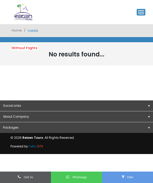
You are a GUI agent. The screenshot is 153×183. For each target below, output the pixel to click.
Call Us (25, 177)
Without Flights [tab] (24, 47)
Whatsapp (76, 177)
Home (17, 30)
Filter (127, 177)
